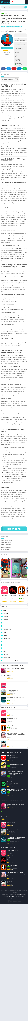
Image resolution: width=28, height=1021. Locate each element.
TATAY (16, 36)
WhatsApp (24, 69)
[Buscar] (14, 7)
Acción (9, 13)
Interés (14, 69)
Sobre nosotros (5, 1019)
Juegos (13, 26)
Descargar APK (6, 48)
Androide (8, 26)
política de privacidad (21, 1019)
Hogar (6, 13)
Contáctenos (13, 1019)
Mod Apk (19, 26)
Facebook (3, 69)
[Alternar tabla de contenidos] (15, 79)
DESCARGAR (11, 528)
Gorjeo (8, 69)
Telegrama (19, 69)
